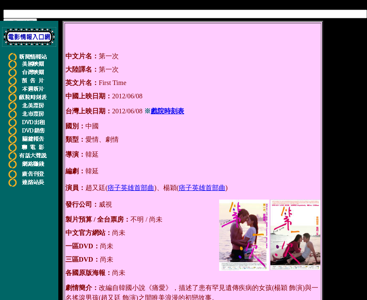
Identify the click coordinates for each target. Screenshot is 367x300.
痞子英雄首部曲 (130, 187)
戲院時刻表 (167, 111)
